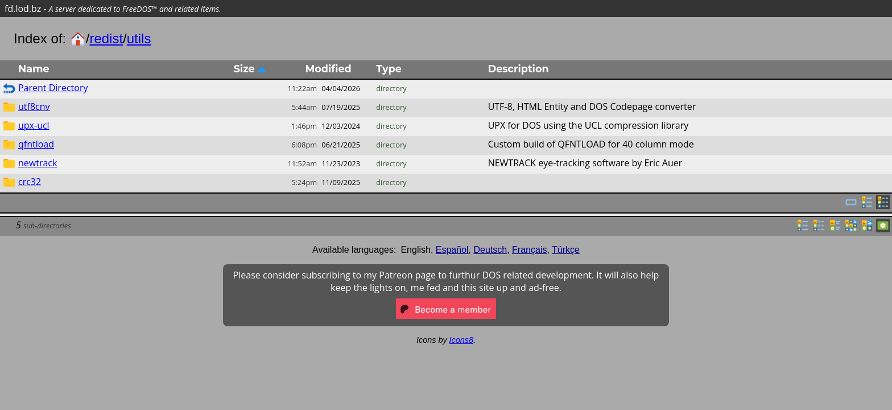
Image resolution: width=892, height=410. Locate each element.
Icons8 (461, 340)
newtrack (37, 163)
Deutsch (490, 250)
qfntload (36, 144)
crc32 (29, 181)
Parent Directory (53, 87)
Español (452, 250)
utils (139, 38)
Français (529, 250)
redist (106, 38)
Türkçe (566, 250)
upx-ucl (33, 125)
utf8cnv (34, 106)
